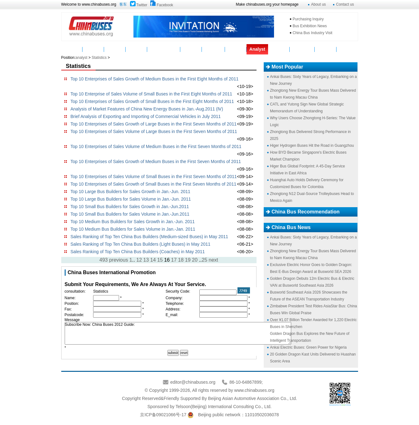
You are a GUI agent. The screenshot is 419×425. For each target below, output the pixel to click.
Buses (115, 49)
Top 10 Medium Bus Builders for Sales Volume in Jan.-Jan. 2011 (133, 229)
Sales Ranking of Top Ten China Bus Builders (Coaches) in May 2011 (138, 251)
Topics (279, 49)
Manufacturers (164, 49)
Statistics (99, 57)
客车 (123, 4)
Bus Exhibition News (310, 26)
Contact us (345, 4)
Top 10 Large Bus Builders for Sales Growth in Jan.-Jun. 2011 (131, 191)
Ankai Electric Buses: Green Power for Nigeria (308, 347)
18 (181, 260)
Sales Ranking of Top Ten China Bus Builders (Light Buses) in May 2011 (141, 244)
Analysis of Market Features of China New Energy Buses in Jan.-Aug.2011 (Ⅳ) (147, 108)
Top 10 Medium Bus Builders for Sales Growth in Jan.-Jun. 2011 (133, 221)
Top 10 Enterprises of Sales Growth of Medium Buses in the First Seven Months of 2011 (156, 161)
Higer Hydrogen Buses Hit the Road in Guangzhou (312, 145)
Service (236, 49)
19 (188, 260)
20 (194, 260)
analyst (81, 57)
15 (160, 260)
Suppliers (213, 49)
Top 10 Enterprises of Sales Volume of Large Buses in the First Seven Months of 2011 (154, 131)
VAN (347, 49)
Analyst (257, 49)
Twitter (141, 5)
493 (103, 260)
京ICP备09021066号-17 (163, 414)
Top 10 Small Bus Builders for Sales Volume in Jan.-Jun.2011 (130, 214)
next (213, 260)
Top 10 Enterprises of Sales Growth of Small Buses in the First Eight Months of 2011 (152, 101)
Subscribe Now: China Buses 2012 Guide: (178, 333)
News (93, 49)
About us (318, 4)
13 (146, 260)
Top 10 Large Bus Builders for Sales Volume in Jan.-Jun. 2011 (131, 199)
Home (72, 49)
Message (325, 49)
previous (118, 260)
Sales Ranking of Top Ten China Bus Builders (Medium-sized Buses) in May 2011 (149, 236)
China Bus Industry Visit (312, 33)
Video (191, 49)
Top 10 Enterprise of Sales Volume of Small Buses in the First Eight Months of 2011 (151, 93)
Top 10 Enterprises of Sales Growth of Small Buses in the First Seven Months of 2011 (154, 184)
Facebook (165, 5)
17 (174, 260)
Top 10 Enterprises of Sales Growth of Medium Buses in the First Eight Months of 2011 (155, 78)
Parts (136, 49)
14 (153, 260)
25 (204, 260)
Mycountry (302, 49)
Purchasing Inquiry (308, 19)
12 (139, 260)
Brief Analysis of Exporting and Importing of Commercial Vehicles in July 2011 (146, 116)
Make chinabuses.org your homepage (267, 4)
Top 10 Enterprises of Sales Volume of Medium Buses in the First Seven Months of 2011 (156, 146)
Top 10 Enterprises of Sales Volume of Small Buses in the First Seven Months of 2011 (154, 176)
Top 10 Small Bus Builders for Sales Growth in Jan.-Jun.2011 (130, 206)
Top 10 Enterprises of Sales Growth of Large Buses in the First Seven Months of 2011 (154, 123)
